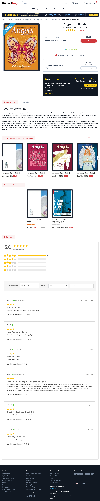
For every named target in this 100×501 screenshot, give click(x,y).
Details (25, 102)
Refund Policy (30, 478)
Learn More (49, 93)
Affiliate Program (31, 483)
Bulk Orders (54, 483)
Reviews (8, 237)
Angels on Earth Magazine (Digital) (36, 221)
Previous (1, 158)
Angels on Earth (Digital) (11, 173)
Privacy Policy (31, 485)
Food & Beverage (8, 478)
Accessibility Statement (34, 489)
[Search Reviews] (82, 286)
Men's (4, 483)
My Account (54, 474)
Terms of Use (30, 487)
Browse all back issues (91, 138)
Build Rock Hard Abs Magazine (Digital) (59, 221)
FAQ (51, 478)
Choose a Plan (90, 85)
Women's (5, 485)
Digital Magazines (8, 476)
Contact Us (54, 476)
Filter (43, 285)
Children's (5, 487)
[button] (27, 255)
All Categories (7, 491)
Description (9, 102)
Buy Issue (89, 41)
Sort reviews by (12, 285)
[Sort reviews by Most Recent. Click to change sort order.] (29, 285)
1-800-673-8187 (56, 489)
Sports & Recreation (9, 489)
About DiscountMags (33, 474)
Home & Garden (7, 480)
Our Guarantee (31, 476)
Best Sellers (6, 474)
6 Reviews (81, 30)
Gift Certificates (56, 480)
